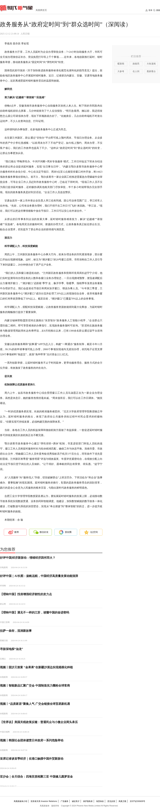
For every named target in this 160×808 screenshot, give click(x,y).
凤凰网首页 (41, 10)
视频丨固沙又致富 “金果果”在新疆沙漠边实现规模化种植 (36, 667)
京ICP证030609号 (137, 801)
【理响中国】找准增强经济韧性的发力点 (26, 594)
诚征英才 (76, 801)
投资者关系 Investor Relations (44, 801)
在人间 (136, 71)
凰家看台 (151, 71)
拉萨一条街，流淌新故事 (16, 630)
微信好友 (44, 532)
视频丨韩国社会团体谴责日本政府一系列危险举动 (31, 740)
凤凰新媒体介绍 (20, 801)
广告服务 (64, 801)
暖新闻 (120, 63)
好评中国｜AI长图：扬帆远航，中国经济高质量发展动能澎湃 (39, 576)
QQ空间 (94, 532)
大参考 (120, 71)
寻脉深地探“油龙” (11, 649)
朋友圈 (68, 532)
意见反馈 (111, 801)
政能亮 (136, 63)
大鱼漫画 (151, 63)
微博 (16, 532)
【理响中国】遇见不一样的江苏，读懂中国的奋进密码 (34, 612)
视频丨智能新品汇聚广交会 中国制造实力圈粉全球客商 (35, 685)
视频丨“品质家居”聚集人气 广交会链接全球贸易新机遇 (35, 703)
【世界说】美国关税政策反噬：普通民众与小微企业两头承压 (39, 722)
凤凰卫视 (122, 801)
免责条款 (100, 801)
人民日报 (25, 34)
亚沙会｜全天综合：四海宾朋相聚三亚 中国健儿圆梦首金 (36, 776)
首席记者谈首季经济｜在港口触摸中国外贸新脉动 (31, 758)
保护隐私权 (88, 801)
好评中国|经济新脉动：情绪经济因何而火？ (27, 557)
